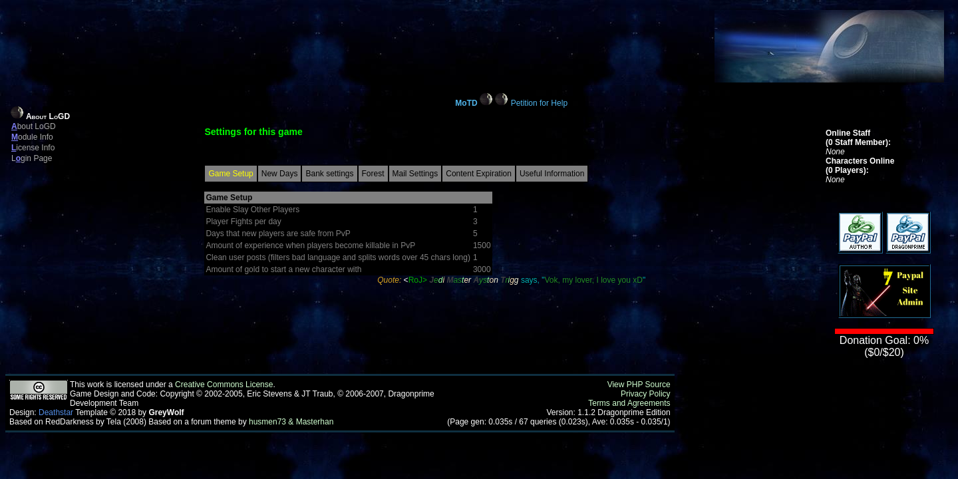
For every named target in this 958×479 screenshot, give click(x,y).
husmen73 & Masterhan (291, 421)
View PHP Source (639, 384)
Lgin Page (31, 158)
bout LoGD (33, 126)
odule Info (32, 137)
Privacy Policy (646, 394)
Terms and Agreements (629, 403)
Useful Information (552, 173)
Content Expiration (479, 173)
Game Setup (230, 173)
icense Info (33, 147)
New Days (279, 173)
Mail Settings (415, 173)
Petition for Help (539, 103)
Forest (373, 173)
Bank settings (329, 173)
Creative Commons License (224, 384)
